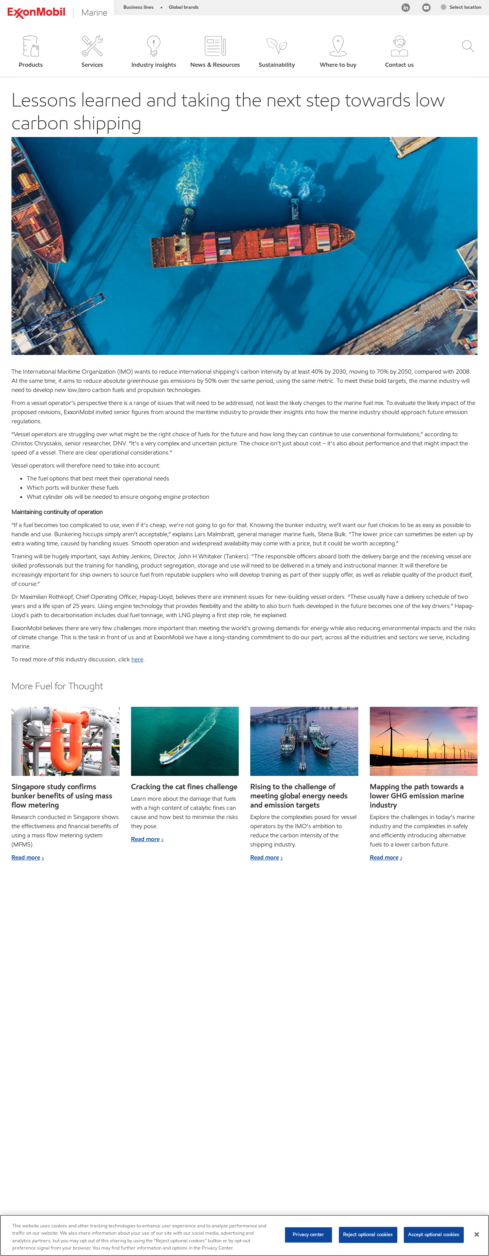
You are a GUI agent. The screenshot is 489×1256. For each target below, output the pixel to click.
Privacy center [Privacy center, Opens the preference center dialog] (308, 1234)
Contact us (263, 1155)
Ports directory (220, 1155)
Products (55, 1155)
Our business (174, 1155)
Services (90, 1155)
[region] (244, 1235)
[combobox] (408, 1156)
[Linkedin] (405, 9)
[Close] (476, 1234)
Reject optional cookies (368, 1234)
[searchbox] (400, 1156)
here (137, 659)
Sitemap (22, 1155)
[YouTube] (426, 9)
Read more (25, 857)
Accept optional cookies (434, 1234)
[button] (31, 52)
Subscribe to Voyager (37, 1170)
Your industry (129, 1155)
